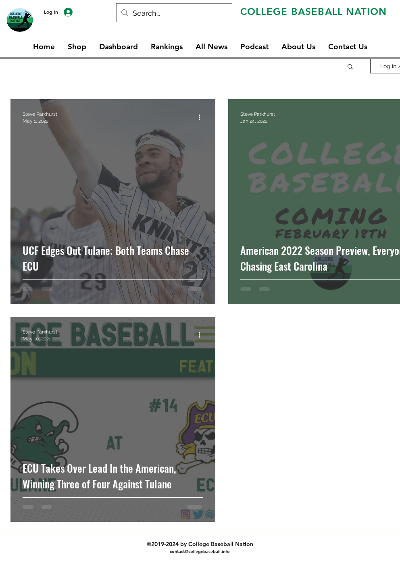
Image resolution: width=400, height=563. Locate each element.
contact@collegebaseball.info (200, 551)
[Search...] (174, 13)
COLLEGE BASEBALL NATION (313, 11)
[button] (350, 67)
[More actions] (202, 117)
